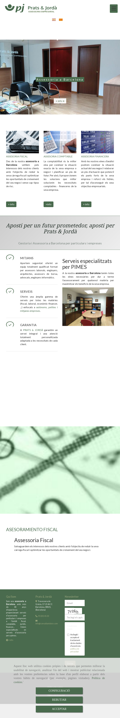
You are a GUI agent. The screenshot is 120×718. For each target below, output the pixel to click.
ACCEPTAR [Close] (59, 709)
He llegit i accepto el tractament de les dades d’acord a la (74, 643)
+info (48, 204)
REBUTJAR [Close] (59, 699)
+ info (11, 204)
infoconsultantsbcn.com (46, 623)
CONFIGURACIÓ (59, 690)
